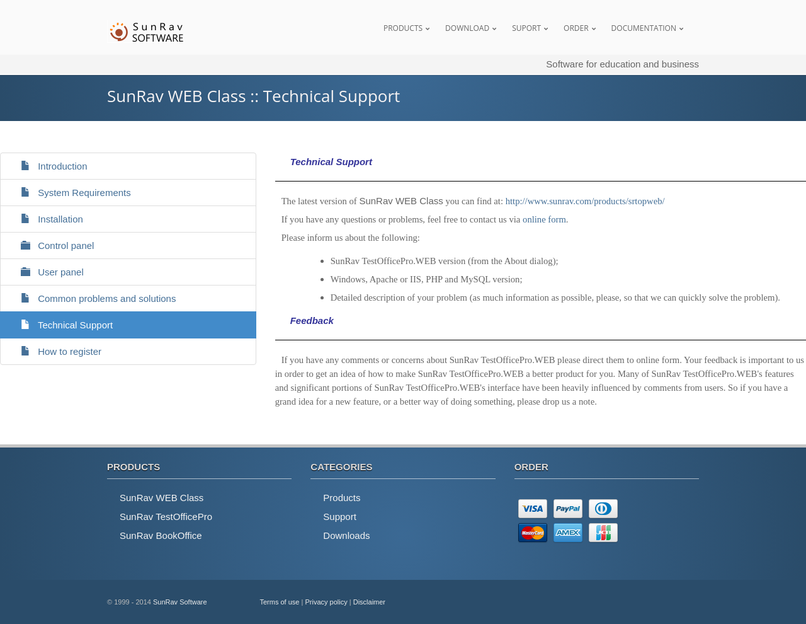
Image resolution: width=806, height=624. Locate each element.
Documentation (643, 28)
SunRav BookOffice (161, 535)
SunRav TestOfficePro (166, 516)
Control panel (52, 245)
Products (403, 28)
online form (544, 219)
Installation (46, 219)
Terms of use (280, 602)
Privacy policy (326, 602)
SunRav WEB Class (161, 497)
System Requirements (70, 192)
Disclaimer (369, 602)
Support (339, 516)
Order (576, 28)
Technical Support (61, 325)
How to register (55, 351)
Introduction (49, 166)
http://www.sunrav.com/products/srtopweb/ (585, 201)
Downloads (346, 535)
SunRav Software (180, 602)
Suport (526, 28)
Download (467, 28)
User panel (47, 272)
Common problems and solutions (93, 298)
